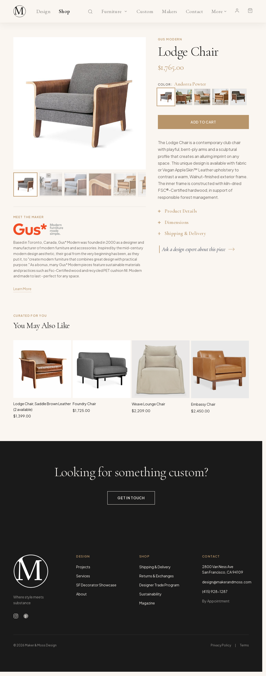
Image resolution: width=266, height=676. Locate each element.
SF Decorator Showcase (96, 585)
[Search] (90, 11)
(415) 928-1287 (215, 591)
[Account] (237, 10)
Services (83, 576)
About (81, 594)
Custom (144, 11)
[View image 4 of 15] (100, 184)
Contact (194, 11)
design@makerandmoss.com (225, 582)
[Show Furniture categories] (125, 11)
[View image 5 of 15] (124, 184)
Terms (244, 645)
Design (43, 11)
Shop (64, 11)
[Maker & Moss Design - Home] (36, 571)
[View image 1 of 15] (25, 184)
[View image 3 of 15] (75, 184)
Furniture (111, 11)
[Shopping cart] (250, 10)
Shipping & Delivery (155, 567)
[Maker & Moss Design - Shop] (19, 11)
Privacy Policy (221, 645)
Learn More (22, 290)
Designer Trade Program (159, 585)
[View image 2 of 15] (50, 184)
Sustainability (150, 594)
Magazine (147, 603)
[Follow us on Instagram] (15, 616)
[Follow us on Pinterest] (25, 616)
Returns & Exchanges (156, 576)
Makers (170, 11)
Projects (83, 567)
